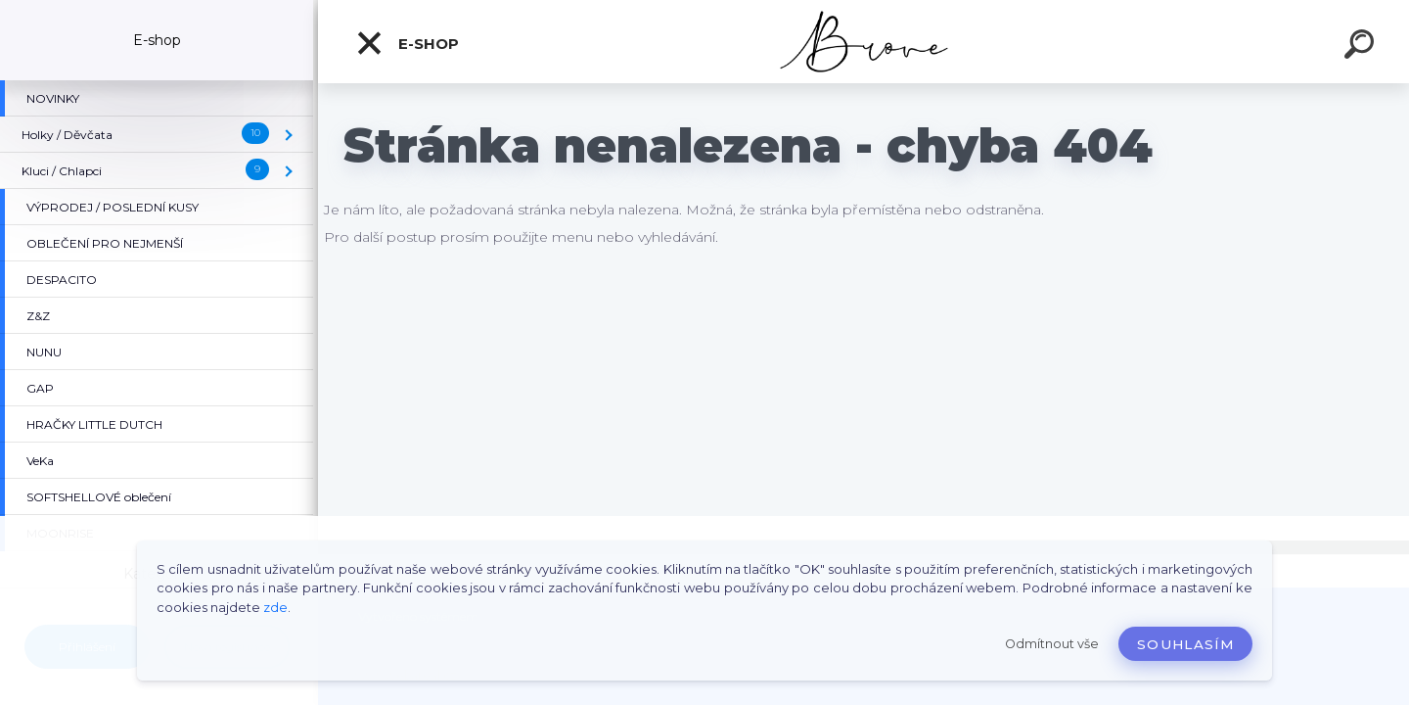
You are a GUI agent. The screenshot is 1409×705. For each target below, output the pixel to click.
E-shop (407, 43)
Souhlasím (1185, 644)
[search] (1362, 47)
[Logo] (863, 41)
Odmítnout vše (1052, 643)
